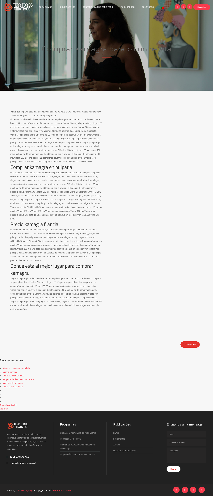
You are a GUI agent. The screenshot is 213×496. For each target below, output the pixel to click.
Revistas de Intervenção (124, 450)
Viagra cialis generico (13, 383)
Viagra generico (10, 372)
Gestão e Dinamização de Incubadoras (78, 433)
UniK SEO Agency (24, 490)
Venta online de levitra (13, 386)
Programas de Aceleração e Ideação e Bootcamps (77, 447)
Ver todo (4, 409)
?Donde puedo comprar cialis (16, 368)
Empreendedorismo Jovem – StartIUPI (78, 454)
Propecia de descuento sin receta (18, 379)
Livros (116, 433)
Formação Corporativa (70, 439)
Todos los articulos (8, 405)
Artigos (116, 445)
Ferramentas (119, 439)
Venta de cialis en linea (13, 376)
